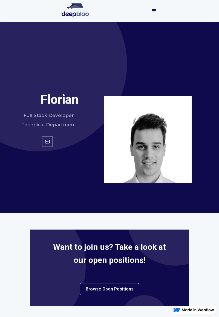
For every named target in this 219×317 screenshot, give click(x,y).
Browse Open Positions (110, 289)
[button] (154, 11)
